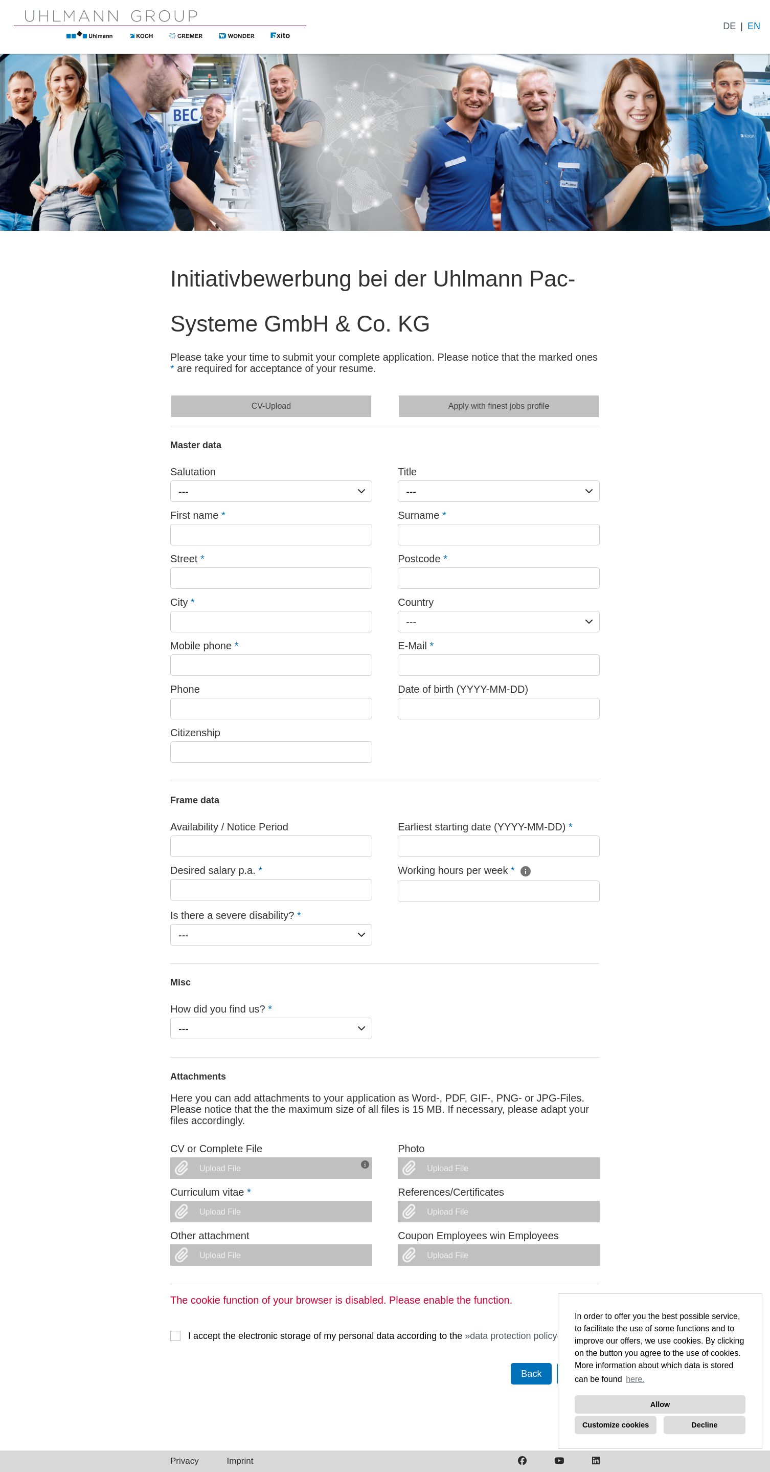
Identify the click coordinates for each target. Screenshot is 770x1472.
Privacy (184, 1461)
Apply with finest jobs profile (498, 406)
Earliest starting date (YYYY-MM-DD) (485, 826)
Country (416, 602)
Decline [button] (704, 1425)
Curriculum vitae (210, 1192)
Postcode (422, 558)
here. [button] (635, 1379)
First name (197, 515)
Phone (185, 689)
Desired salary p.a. (216, 870)
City (182, 602)
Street (187, 558)
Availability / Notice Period (229, 826)
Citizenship (195, 732)
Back (531, 1374)
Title (407, 471)
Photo (411, 1148)
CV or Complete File (216, 1148)
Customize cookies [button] (615, 1425)
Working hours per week (465, 870)
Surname (422, 515)
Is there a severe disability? (235, 915)
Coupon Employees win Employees (478, 1235)
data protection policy (513, 1336)
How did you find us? (221, 1009)
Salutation (193, 471)
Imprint (240, 1461)
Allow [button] (660, 1404)
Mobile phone (204, 645)
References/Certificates (451, 1192)
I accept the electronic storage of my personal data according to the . (376, 1336)
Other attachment (210, 1235)
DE (729, 26)
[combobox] (271, 491)
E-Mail (416, 645)
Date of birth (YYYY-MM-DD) (463, 689)
